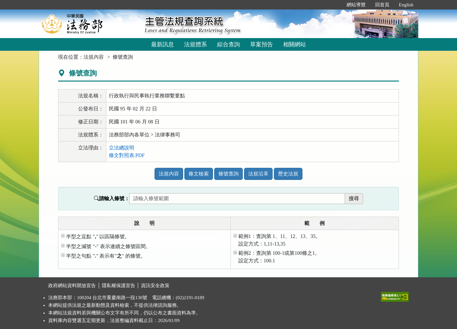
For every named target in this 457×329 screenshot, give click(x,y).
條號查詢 (228, 173)
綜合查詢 (228, 44)
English (406, 4)
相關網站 (294, 44)
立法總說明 (121, 147)
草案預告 (261, 44)
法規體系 (195, 44)
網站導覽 (356, 4)
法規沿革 (258, 173)
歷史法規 (288, 173)
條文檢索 (199, 173)
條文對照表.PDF (127, 155)
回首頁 (382, 4)
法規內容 (93, 57)
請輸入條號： (111, 198)
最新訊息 (162, 44)
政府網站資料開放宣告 (72, 285)
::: (335, 4)
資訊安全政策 (155, 285)
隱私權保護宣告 (118, 285)
